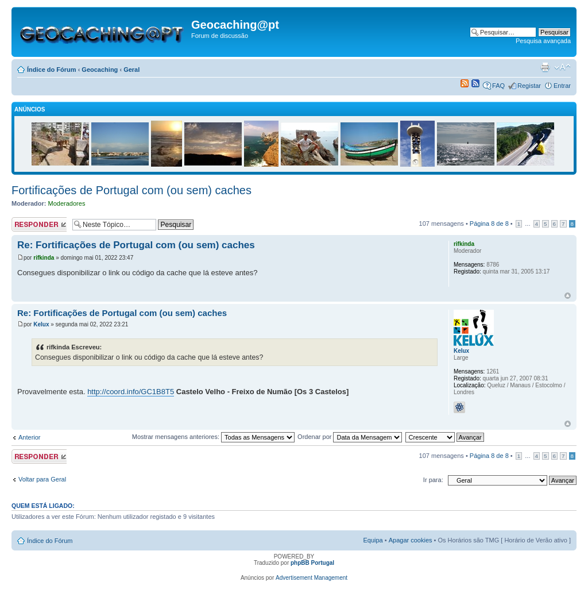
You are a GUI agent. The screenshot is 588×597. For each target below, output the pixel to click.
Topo (567, 295)
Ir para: (433, 479)
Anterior (29, 437)
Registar (529, 85)
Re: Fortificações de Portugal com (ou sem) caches (136, 245)
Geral (131, 69)
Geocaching (100, 69)
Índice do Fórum (51, 69)
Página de (489, 223)
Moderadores (67, 203)
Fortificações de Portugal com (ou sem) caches (131, 190)
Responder (39, 224)
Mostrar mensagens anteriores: (213, 436)
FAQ (498, 85)
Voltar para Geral (42, 479)
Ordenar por (349, 436)
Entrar (562, 85)
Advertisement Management (311, 578)
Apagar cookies (410, 540)
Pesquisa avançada (543, 40)
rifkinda (43, 258)
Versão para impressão (545, 67)
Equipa (372, 540)
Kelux (41, 324)
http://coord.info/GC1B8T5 (130, 391)
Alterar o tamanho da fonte (562, 67)
